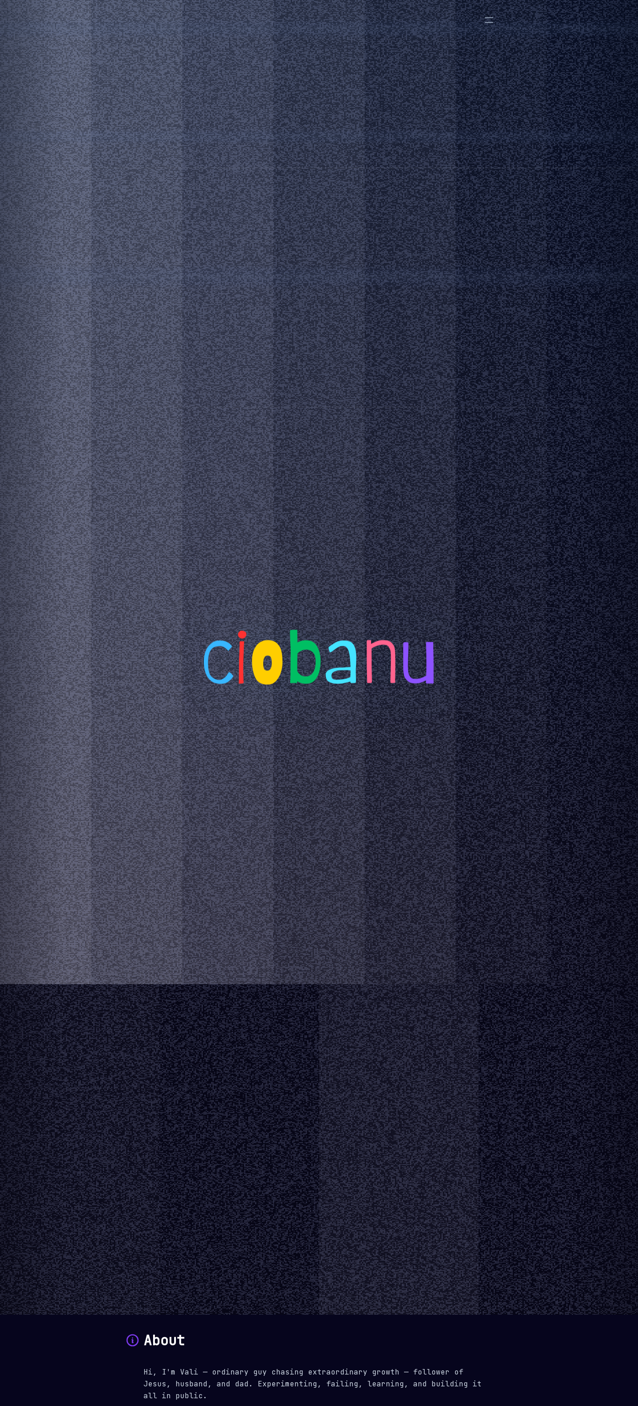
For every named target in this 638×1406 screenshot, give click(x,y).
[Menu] (489, 20)
